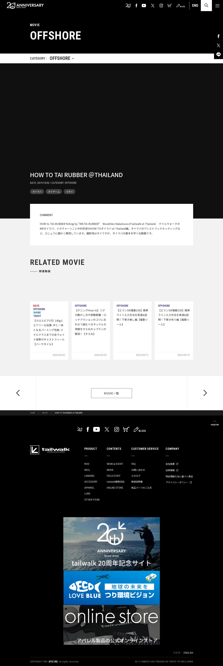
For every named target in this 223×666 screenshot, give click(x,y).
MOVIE (45, 413)
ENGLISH (188, 652)
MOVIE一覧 (111, 393)
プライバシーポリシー (179, 482)
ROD (86, 463)
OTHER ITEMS (92, 499)
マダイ (69, 191)
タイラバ (37, 191)
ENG (195, 5)
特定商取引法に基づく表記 (179, 476)
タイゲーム (54, 191)
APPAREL (89, 487)
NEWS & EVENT (115, 463)
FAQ (133, 463)
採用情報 (172, 470)
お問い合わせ (138, 469)
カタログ (135, 475)
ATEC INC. (54, 661)
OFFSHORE (71, 182)
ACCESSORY (90, 481)
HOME (32, 413)
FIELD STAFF (113, 475)
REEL (87, 469)
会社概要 (172, 463)
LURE (87, 493)
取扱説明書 (137, 481)
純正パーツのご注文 (141, 487)
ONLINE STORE (115, 487)
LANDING (89, 475)
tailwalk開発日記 (115, 481)
